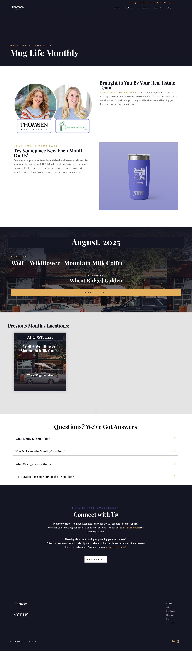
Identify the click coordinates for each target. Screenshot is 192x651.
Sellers (129, 8)
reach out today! (116, 547)
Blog (169, 8)
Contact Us (94, 559)
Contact (157, 8)
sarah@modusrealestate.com (141, 3)
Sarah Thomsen (107, 92)
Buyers (117, 8)
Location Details (96, 292)
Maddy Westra (129, 92)
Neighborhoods (172, 615)
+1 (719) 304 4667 (160, 3)
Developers (143, 8)
